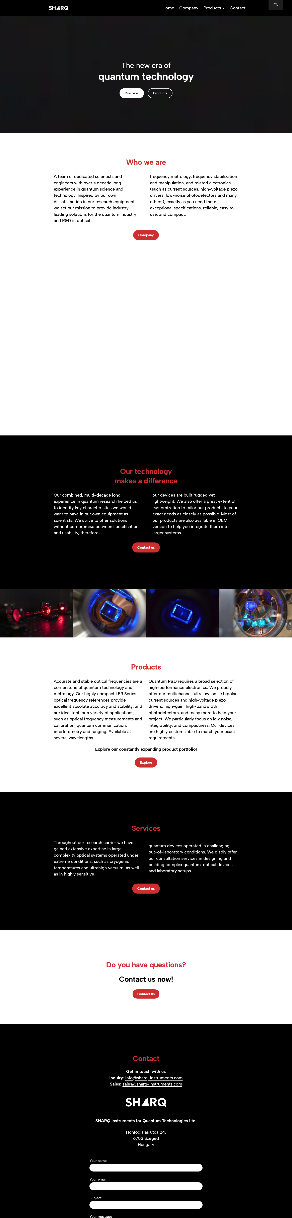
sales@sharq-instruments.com (152, 1084)
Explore (146, 762)
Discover (132, 93)
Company (146, 235)
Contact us (146, 547)
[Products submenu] (223, 8)
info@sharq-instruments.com (154, 1077)
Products (212, 7)
